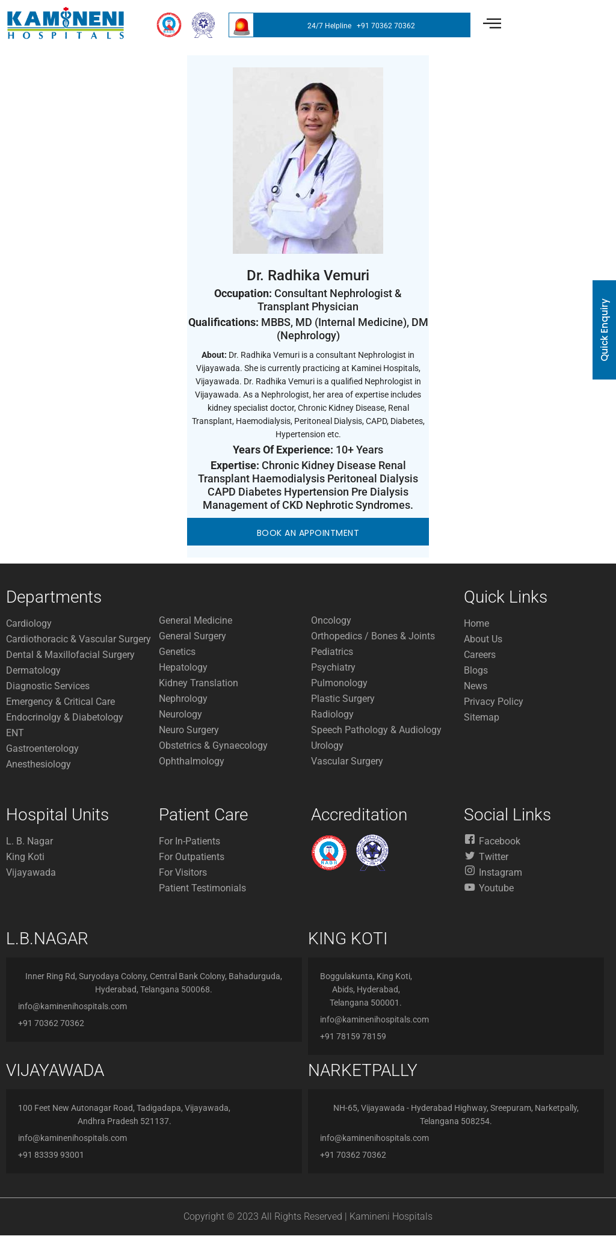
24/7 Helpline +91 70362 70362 (361, 26)
